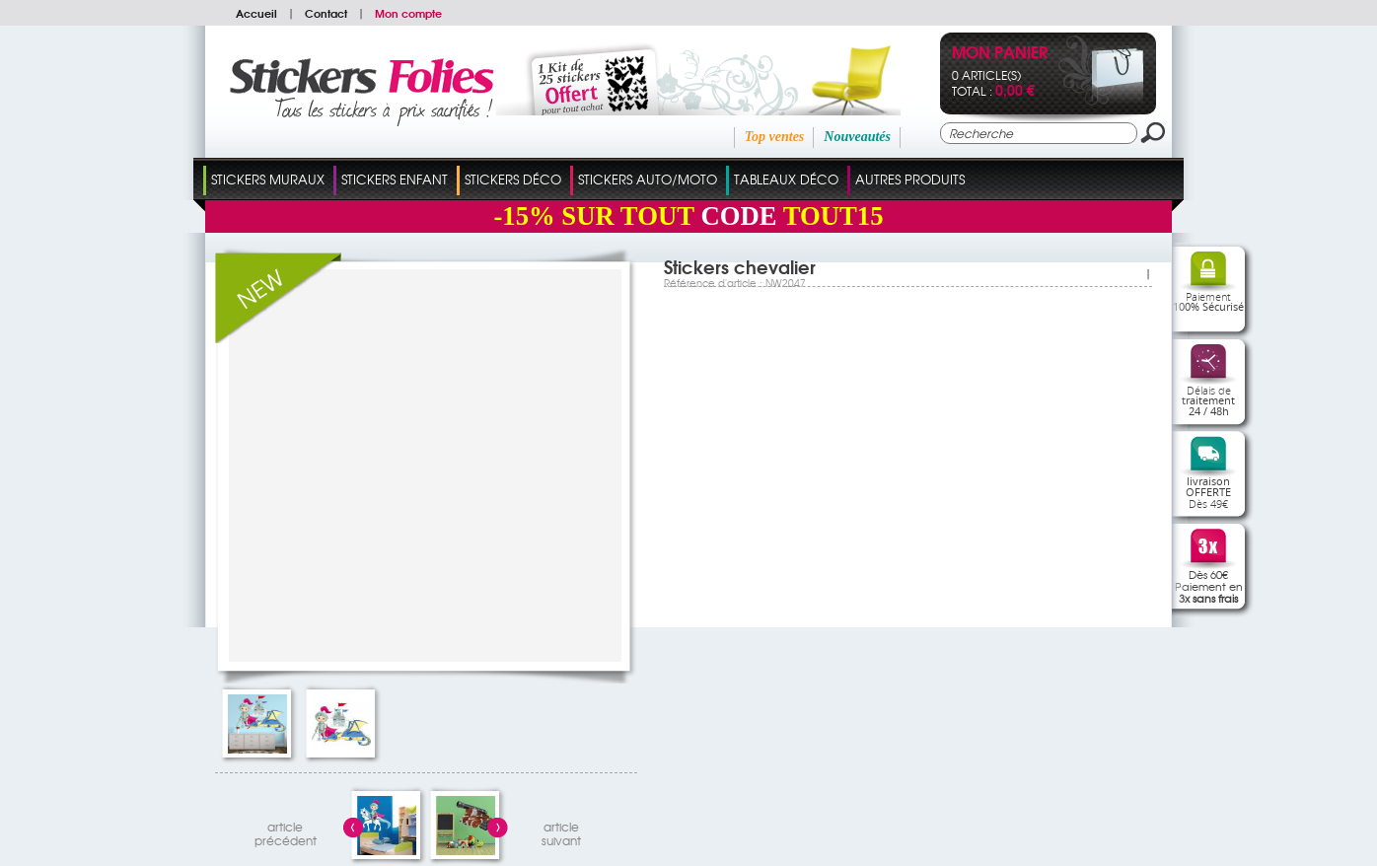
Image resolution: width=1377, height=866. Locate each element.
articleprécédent (285, 831)
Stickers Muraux (268, 179)
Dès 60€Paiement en (1209, 586)
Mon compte (408, 13)
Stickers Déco (513, 179)
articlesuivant (561, 831)
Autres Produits (910, 179)
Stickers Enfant (394, 179)
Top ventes (775, 136)
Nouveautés (857, 136)
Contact (326, 13)
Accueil (256, 13)
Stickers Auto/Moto (647, 179)
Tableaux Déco (786, 179)
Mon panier (1000, 53)
